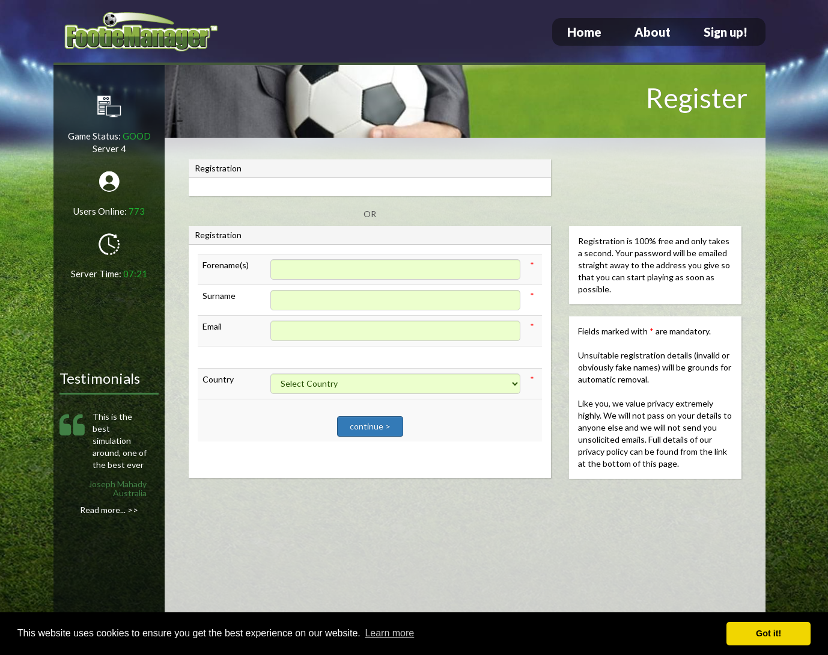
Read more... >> (109, 510)
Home (584, 32)
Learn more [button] (389, 633)
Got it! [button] (768, 633)
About (653, 32)
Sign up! (725, 32)
